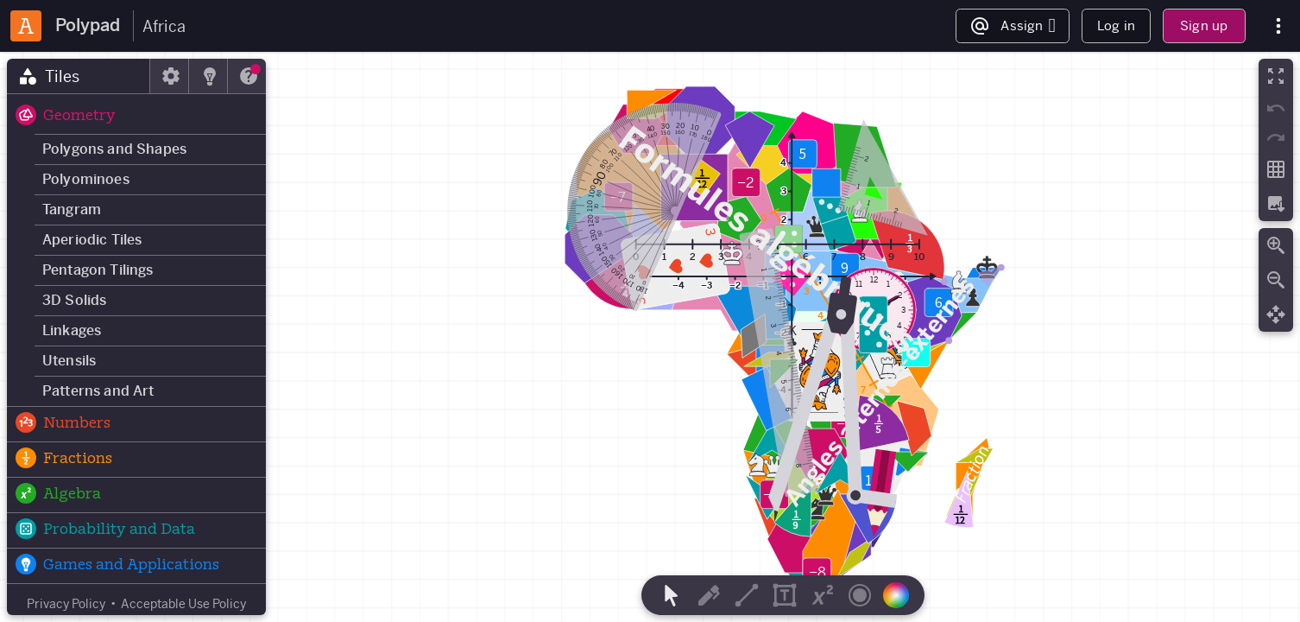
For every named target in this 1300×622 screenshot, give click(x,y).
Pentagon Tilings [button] (98, 270)
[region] (650, 337)
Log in (1116, 25)
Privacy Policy (66, 604)
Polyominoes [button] (85, 179)
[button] (136, 116)
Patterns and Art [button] (98, 391)
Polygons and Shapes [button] (114, 149)
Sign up (1203, 25)
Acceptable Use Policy (183, 604)
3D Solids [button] (74, 300)
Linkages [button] (71, 330)
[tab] (78, 76)
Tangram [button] (71, 209)
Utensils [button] (69, 361)
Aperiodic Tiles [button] (92, 240)
